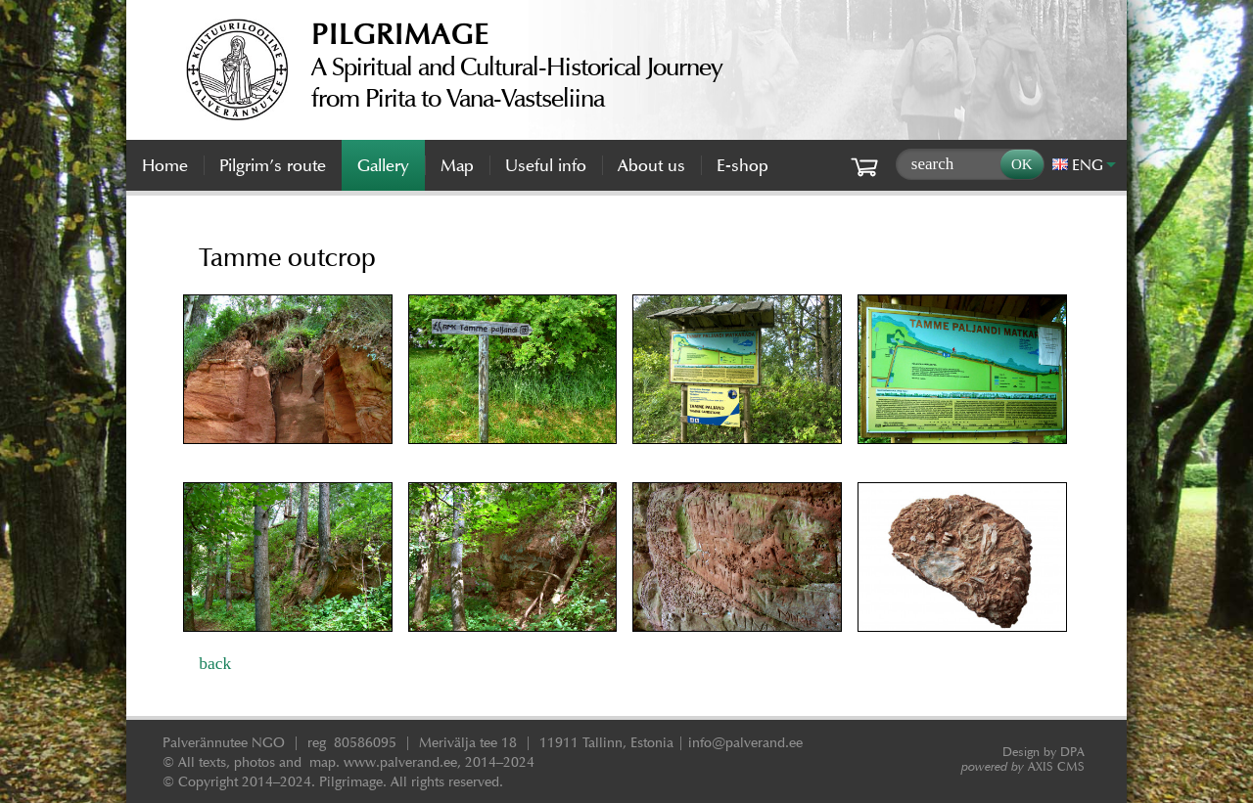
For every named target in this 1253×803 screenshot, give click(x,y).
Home (165, 165)
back (215, 663)
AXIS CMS (1023, 766)
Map (457, 165)
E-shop (742, 165)
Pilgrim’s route (272, 165)
